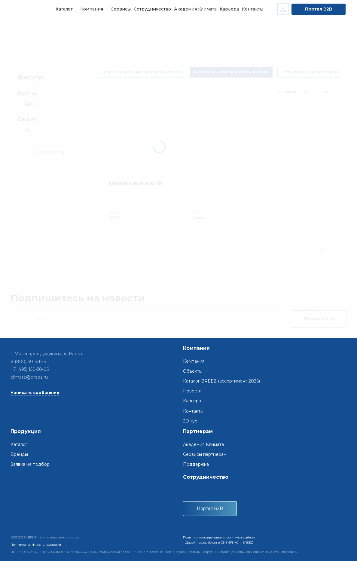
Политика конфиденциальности (36, 545)
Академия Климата (203, 444)
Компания (194, 361)
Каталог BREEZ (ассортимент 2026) (221, 381)
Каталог (38, 27)
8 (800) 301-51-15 (28, 361)
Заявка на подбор (30, 464)
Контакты (193, 411)
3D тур (190, 421)
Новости (192, 391)
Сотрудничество (205, 477)
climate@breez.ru (29, 377)
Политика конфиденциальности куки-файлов (219, 537)
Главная (16, 27)
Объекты (192, 371)
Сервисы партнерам (205, 454)
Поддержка (196, 464)
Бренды (19, 454)
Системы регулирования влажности (87, 27)
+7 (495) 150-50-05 (30, 369)
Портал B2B (318, 9)
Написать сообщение (35, 392)
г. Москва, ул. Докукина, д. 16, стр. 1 (48, 353)
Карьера (192, 401)
